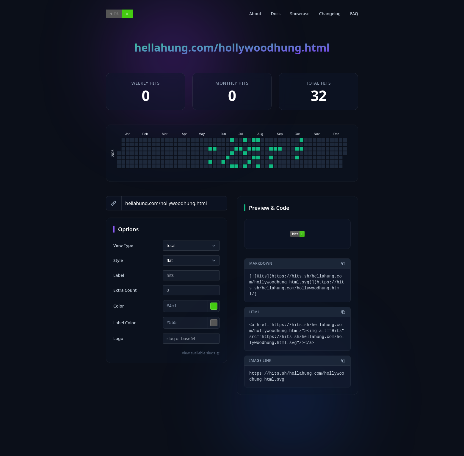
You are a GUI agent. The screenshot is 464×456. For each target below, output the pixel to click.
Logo (118, 338)
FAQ (354, 13)
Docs (275, 13)
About (255, 13)
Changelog (330, 13)
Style (118, 260)
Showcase (300, 13)
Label (118, 275)
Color (118, 306)
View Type (123, 245)
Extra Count (125, 290)
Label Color (124, 322)
